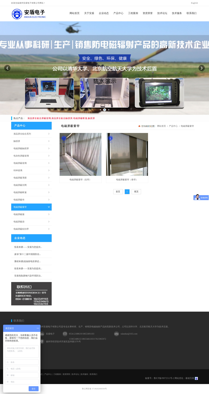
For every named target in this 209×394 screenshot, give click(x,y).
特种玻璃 (18, 170)
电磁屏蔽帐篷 (20, 192)
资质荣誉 (66, 374)
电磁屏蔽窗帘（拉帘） (80, 179)
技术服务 (84, 374)
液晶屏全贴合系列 (22, 134)
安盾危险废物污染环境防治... (28, 276)
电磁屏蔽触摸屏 (21, 148)
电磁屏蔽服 (19, 214)
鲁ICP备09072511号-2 (164, 378)
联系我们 (19, 320)
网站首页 (161, 126)
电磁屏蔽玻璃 (20, 163)
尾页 (136, 191)
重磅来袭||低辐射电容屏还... (27, 261)
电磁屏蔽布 (19, 199)
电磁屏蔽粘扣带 (21, 229)
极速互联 (190, 378)
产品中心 (173, 126)
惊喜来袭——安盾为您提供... (28, 247)
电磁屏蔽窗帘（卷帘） (127, 179)
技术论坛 (75, 374)
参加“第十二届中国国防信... (27, 254)
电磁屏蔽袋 (19, 221)
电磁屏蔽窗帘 (20, 207)
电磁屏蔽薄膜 (20, 177)
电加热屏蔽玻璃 (21, 155)
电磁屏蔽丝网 (20, 185)
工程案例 (57, 374)
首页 (118, 191)
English (194, 3)
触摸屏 (17, 141)
